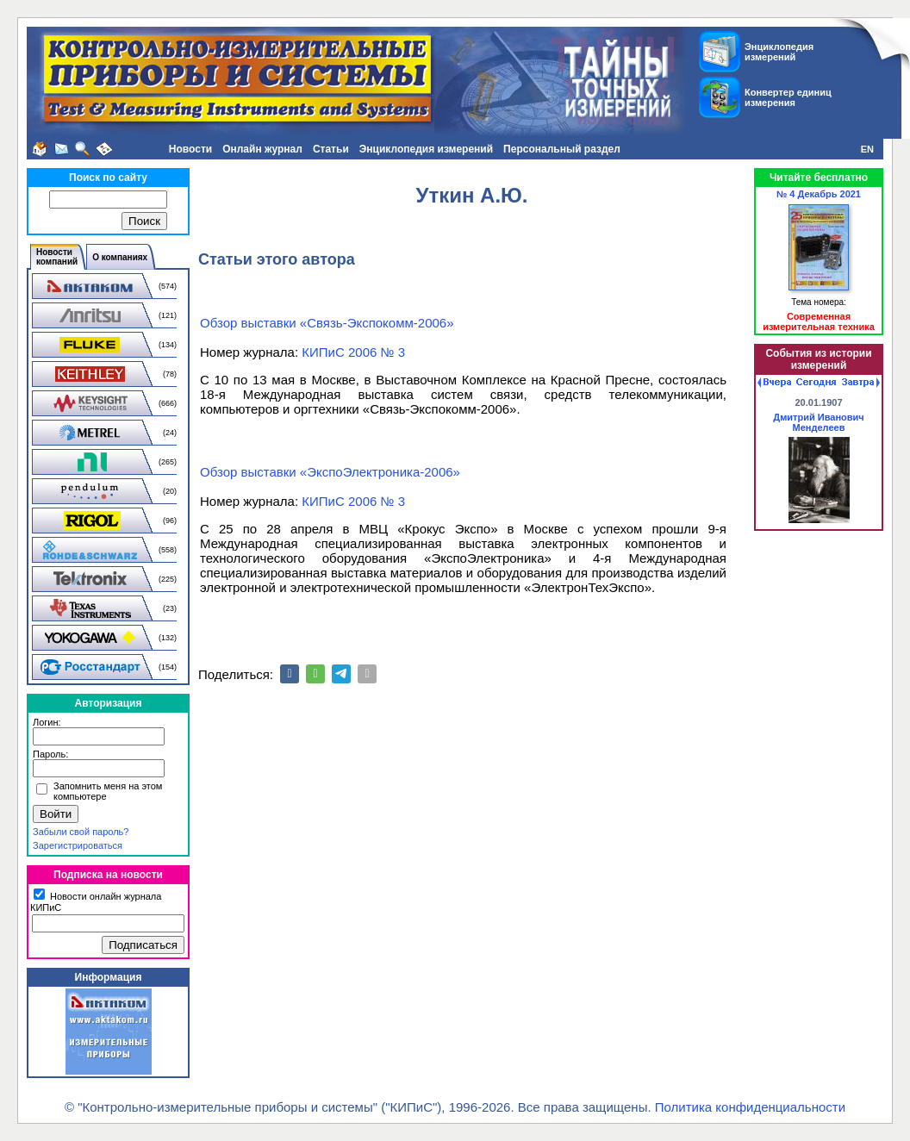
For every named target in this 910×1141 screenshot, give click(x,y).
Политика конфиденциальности (750, 1107)
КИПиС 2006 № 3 (353, 352)
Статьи (331, 149)
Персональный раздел (561, 149)
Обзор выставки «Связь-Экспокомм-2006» (327, 322)
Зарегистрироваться (77, 845)
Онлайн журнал (262, 149)
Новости (190, 149)
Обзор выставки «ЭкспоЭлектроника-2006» (330, 472)
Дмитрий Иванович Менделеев (818, 422)
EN (867, 149)
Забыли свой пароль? (80, 831)
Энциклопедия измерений (426, 149)
